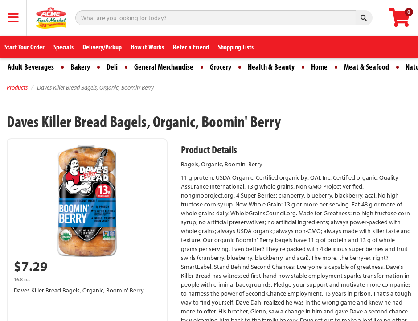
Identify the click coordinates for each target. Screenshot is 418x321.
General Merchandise (163, 67)
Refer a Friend (191, 46)
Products (17, 87)
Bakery (80, 67)
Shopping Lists (236, 46)
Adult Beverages (31, 67)
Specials (63, 46)
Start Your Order (24, 46)
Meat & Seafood (366, 67)
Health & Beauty (271, 67)
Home (319, 67)
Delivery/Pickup (102, 46)
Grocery (220, 67)
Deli (112, 67)
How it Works (147, 46)
